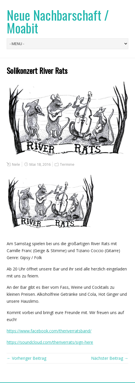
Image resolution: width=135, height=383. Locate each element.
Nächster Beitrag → (109, 358)
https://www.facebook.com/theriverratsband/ (49, 331)
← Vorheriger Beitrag (26, 358)
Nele (16, 164)
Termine (67, 164)
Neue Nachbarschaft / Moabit (58, 21)
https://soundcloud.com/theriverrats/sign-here (50, 342)
